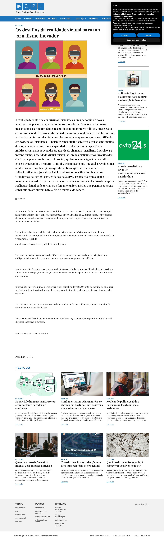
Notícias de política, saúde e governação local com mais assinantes (122, 405)
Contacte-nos (143, 4)
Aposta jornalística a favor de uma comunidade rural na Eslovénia (131, 171)
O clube (19, 504)
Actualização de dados (41, 521)
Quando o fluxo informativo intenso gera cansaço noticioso (33, 463)
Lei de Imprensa (61, 520)
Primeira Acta (20, 515)
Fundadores (39, 508)
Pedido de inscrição (42, 516)
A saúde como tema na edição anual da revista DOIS (131, 37)
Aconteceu (65, 19)
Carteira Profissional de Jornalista (60, 509)
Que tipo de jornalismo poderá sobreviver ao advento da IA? (124, 463)
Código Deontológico (60, 516)
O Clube (28, 19)
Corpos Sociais (20, 518)
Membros (40, 19)
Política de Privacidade (99, 536)
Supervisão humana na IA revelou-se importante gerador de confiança (36, 405)
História (18, 511)
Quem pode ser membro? (41, 512)
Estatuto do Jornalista (59, 524)
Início (18, 19)
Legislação (80, 19)
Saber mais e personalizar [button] (137, 534)
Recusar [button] (124, 529)
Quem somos (20, 508)
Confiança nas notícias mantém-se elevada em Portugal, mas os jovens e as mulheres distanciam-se (82, 405)
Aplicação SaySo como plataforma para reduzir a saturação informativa (132, 97)
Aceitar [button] (148, 529)
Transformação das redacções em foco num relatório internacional (81, 463)
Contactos (107, 19)
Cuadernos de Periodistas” (40, 333)
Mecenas (93, 19)
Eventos (52, 19)
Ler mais (121, 61)
